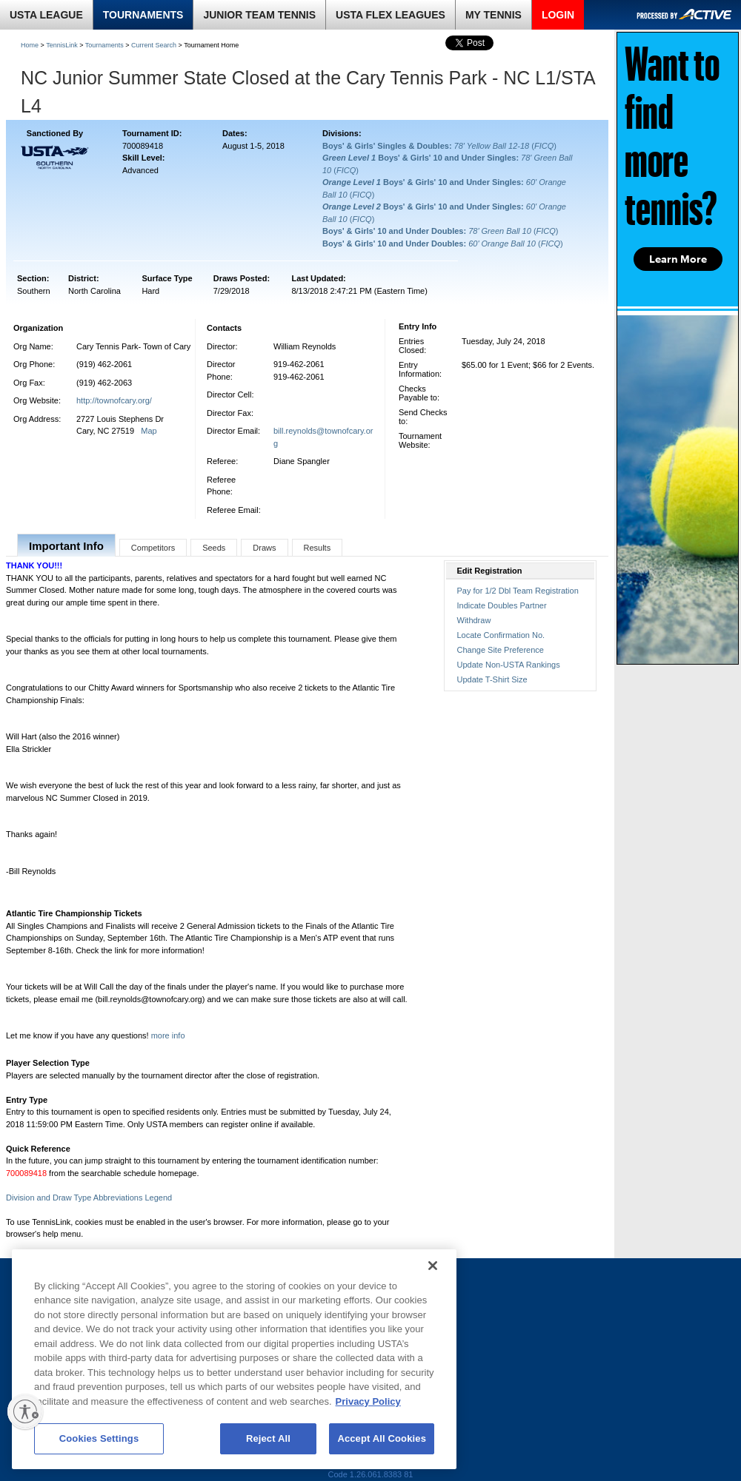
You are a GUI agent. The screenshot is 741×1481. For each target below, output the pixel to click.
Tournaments (104, 45)
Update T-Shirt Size (492, 679)
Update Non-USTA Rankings (508, 664)
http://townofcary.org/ (114, 400)
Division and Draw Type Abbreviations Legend (89, 1197)
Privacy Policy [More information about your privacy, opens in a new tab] (368, 1401)
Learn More (678, 259)
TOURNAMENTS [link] (143, 15)
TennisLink (62, 45)
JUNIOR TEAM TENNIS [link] (259, 15)
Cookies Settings (99, 1438)
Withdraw (474, 620)
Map (148, 430)
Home (30, 45)
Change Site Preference (500, 649)
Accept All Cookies (381, 1438)
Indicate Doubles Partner (502, 605)
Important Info (66, 546)
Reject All (268, 1438)
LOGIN (558, 15)
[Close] (432, 1265)
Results (317, 547)
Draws (264, 547)
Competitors (153, 547)
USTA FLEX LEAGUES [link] (390, 15)
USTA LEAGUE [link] (46, 15)
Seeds (213, 547)
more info (168, 1035)
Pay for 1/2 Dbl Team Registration (518, 590)
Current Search (153, 45)
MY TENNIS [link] (493, 15)
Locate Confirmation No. (501, 635)
